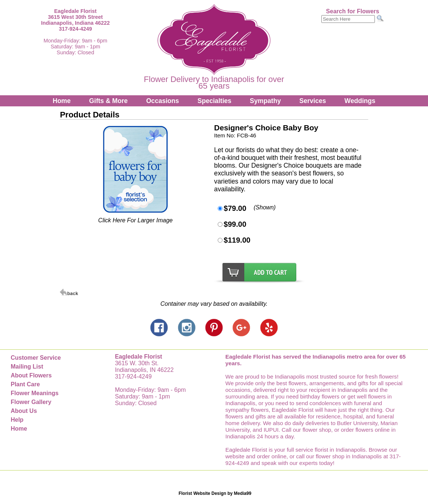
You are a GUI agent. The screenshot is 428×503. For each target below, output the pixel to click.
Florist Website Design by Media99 (215, 493)
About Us (24, 411)
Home (62, 101)
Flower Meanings (35, 393)
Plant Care (25, 384)
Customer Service (36, 358)
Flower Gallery (31, 402)
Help (17, 420)
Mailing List (27, 366)
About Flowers (31, 375)
